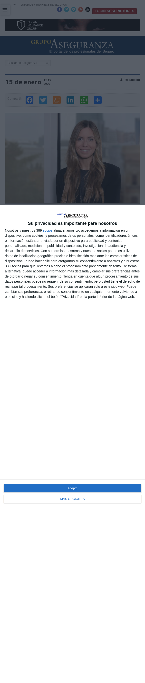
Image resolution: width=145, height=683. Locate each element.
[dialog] (72, 444)
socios (48, 230)
